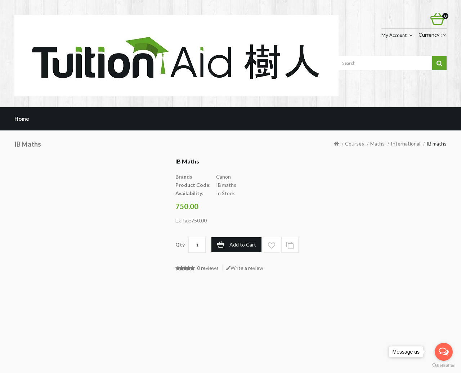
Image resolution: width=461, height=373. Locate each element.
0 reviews (208, 268)
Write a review (244, 268)
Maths (377, 144)
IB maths (436, 144)
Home (21, 118)
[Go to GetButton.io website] (443, 365)
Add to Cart (242, 244)
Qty (180, 244)
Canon (223, 177)
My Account (394, 35)
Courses (354, 144)
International (405, 144)
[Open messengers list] (444, 352)
